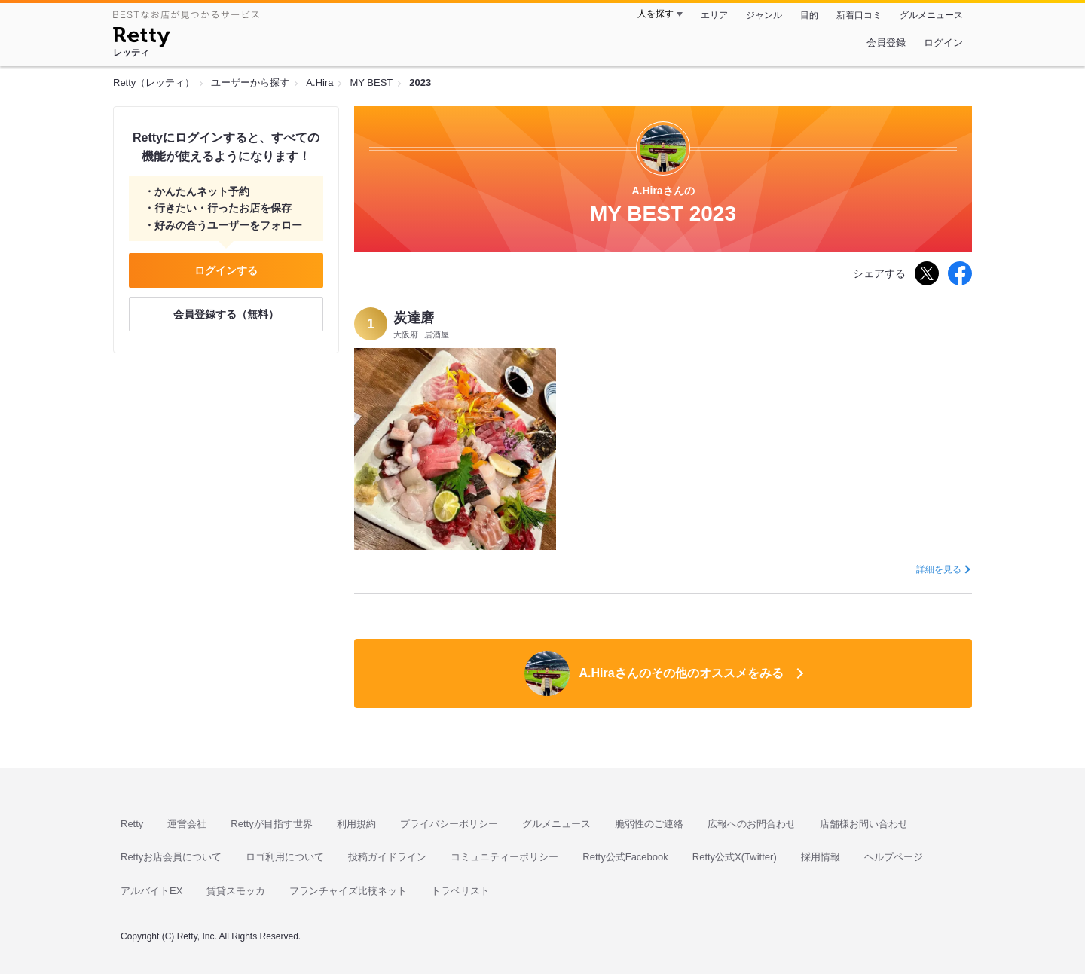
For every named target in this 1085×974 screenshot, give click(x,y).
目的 (809, 15)
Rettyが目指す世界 (271, 823)
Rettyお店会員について (171, 857)
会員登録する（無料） (226, 314)
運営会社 (186, 823)
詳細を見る (938, 569)
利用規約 (356, 823)
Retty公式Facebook (625, 857)
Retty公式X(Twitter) (734, 857)
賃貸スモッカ (235, 890)
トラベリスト (460, 890)
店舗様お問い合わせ (864, 823)
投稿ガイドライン (387, 857)
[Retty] (141, 39)
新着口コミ (859, 15)
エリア (714, 15)
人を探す (655, 13)
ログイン (943, 42)
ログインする (226, 270)
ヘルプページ (893, 857)
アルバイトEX (151, 890)
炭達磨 (413, 317)
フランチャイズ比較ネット (348, 890)
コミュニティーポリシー (504, 857)
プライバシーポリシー (449, 823)
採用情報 (820, 857)
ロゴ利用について (285, 857)
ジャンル (764, 15)
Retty (132, 823)
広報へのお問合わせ (752, 823)
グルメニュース (931, 15)
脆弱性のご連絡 (649, 823)
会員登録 (886, 42)
